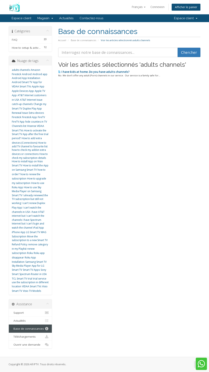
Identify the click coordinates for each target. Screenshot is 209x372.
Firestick (16, 117)
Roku (30, 253)
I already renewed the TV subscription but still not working (30, 199)
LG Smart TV (33, 232)
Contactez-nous (91, 18)
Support (30, 312)
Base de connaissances (83, 40)
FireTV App (18, 121)
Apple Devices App (23, 91)
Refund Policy (19, 244)
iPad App (38, 227)
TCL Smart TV (19, 278)
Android (27, 74)
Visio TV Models (32, 291)
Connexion (157, 7)
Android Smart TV (22, 82)
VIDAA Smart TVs (31, 286)
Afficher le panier (186, 7)
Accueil (62, 40)
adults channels (21, 70)
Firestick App (29, 117)
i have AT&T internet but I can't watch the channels (28, 216)
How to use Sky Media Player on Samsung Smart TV (26, 191)
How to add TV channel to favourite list (30, 144)
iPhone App (18, 232)
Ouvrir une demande (30, 344)
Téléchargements (30, 336)
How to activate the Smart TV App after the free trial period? (30, 134)
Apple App (38, 86)
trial (30, 278)
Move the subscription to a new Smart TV (30, 238)
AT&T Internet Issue (31, 99)
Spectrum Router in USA (33, 274)
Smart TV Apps (31, 270)
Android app (39, 74)
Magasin (45, 18)
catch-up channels (22, 104)
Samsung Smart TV (36, 262)
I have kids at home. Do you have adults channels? (94, 72)
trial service (39, 278)
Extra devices (36, 113)
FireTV (41, 117)
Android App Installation (26, 78)
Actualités (66, 18)
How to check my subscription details (30, 155)
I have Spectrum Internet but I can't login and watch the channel (28, 224)
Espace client (21, 18)
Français (139, 7)
